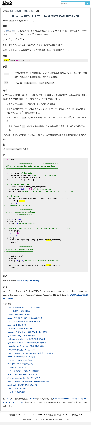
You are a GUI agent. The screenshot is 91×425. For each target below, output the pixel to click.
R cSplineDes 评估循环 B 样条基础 (19, 328)
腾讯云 (59, 415)
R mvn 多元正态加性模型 (15, 392)
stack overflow (26, 415)
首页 (11, 11)
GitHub (18, 415)
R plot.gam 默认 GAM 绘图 (16, 388)
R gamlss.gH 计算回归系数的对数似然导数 (22, 385)
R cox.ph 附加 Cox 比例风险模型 (18, 311)
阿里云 (52, 415)
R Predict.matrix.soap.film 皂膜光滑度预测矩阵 (23, 378)
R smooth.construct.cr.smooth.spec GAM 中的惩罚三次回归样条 (29, 353)
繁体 (37, 419)
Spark (35, 415)
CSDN (40, 415)
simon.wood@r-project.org (28, 281)
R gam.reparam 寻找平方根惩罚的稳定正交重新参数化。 (27, 343)
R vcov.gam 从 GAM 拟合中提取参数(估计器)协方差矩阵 (26, 332)
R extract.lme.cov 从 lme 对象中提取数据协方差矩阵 (25, 346)
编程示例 (18, 11)
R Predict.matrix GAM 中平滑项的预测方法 (21, 374)
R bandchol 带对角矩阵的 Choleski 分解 (20, 357)
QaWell (46, 415)
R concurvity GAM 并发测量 (16, 325)
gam (7, 30)
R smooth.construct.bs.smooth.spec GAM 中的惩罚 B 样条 (27, 381)
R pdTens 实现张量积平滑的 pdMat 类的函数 (22, 371)
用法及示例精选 (28, 11)
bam (13, 30)
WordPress (66, 415)
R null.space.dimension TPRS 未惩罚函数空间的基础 (25, 339)
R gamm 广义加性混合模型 (16, 367)
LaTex (81, 415)
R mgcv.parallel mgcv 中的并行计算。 (20, 364)
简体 (42, 419)
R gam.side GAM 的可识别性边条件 (19, 360)
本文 (9, 399)
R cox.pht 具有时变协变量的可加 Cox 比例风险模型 (25, 318)
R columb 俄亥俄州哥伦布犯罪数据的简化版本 (23, 321)
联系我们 (49, 419)
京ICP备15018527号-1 (61, 419)
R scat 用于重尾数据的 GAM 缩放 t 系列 (21, 350)
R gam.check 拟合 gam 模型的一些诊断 (20, 336)
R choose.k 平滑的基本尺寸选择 (18, 314)
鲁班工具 (75, 415)
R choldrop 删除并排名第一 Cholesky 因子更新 (23, 307)
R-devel (32, 399)
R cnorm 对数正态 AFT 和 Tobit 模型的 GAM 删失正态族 (45, 16)
